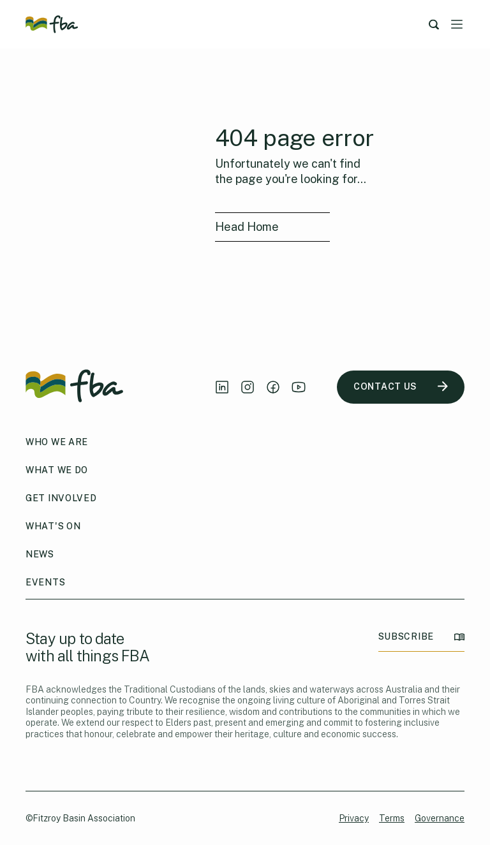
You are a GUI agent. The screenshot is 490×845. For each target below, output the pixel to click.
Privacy (354, 818)
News (40, 554)
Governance (439, 818)
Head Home (247, 226)
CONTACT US (400, 386)
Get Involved (61, 498)
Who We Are (57, 442)
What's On (53, 526)
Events (45, 582)
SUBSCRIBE (421, 636)
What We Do (57, 470)
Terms (392, 818)
